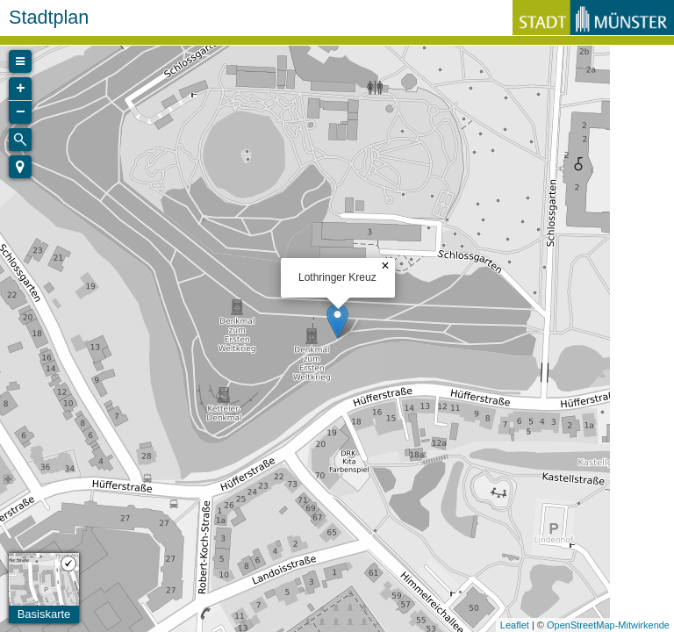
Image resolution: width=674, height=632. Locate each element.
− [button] (20, 112)
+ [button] (20, 88)
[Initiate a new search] (20, 139)
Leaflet (514, 625)
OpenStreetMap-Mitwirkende (608, 625)
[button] (20, 166)
